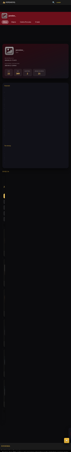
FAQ (2, 370)
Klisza (5, 22)
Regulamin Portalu (6, 356)
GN (26, 183)
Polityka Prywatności (7, 360)
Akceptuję (35, 443)
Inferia (3, 332)
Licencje (3, 366)
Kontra (35, 183)
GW (18, 183)
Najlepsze (46, 183)
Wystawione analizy (9, 95)
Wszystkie (9, 183)
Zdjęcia (13, 22)
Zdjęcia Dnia (4, 342)
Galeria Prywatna (25, 22)
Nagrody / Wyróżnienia (7, 345)
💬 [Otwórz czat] (67, 440)
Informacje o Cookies (7, 363)
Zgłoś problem (5, 376)
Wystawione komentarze (10, 88)
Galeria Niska (5, 328)
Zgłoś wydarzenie (6, 380)
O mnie (37, 22)
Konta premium (5, 373)
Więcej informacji (35, 449)
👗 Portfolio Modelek (7, 338)
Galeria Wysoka (5, 325)
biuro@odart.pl (5, 310)
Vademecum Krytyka (7, 321)
